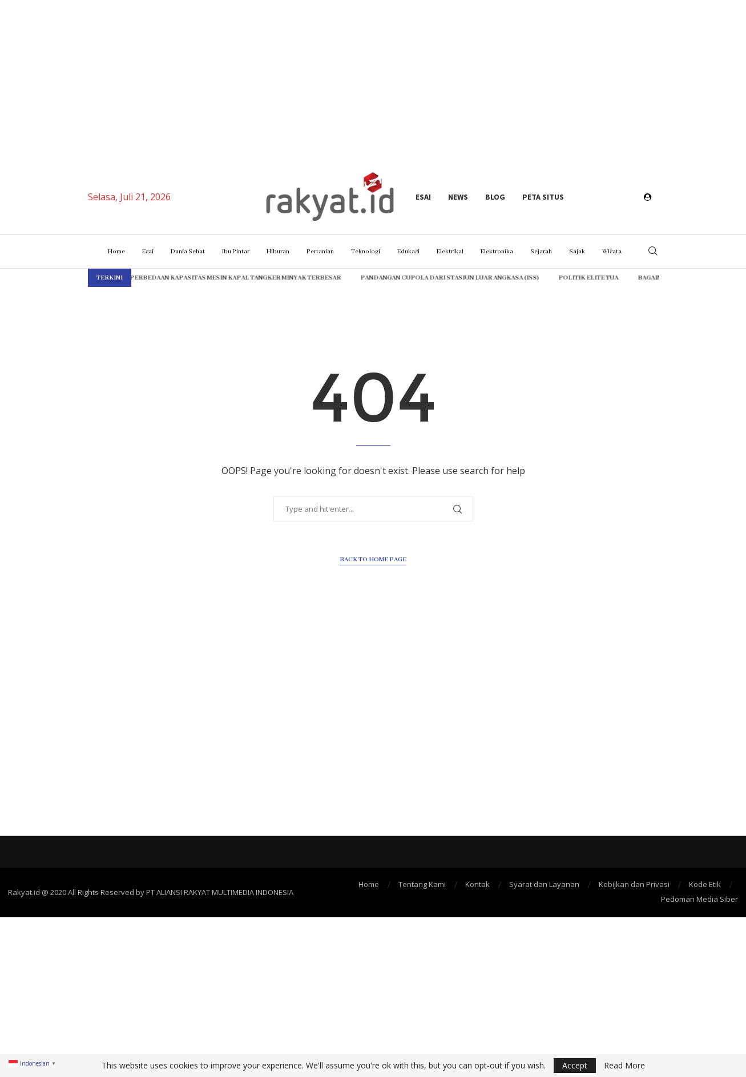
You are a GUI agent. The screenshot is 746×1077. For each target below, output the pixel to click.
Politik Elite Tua (550, 278)
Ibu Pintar (235, 252)
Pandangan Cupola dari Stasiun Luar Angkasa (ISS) (411, 278)
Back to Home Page (373, 560)
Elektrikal (450, 252)
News (458, 197)
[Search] (653, 251)
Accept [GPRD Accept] (574, 1065)
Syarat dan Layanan (544, 884)
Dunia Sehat (188, 252)
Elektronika (497, 252)
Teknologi (365, 252)
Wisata (612, 252)
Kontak (477, 884)
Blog (495, 197)
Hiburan (278, 252)
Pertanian (320, 252)
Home (116, 252)
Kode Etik (705, 884)
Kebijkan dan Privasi (634, 884)
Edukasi (408, 252)
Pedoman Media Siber (699, 899)
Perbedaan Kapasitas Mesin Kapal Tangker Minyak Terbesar (197, 278)
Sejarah (541, 252)
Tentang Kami (422, 884)
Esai (423, 197)
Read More (624, 1066)
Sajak (577, 252)
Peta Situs (543, 197)
